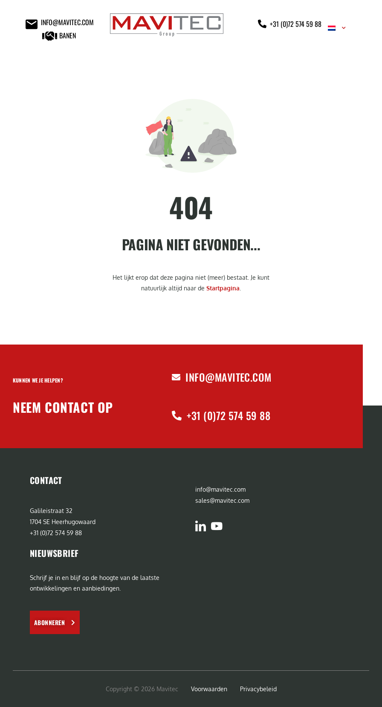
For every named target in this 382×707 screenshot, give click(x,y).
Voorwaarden (209, 689)
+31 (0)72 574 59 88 (228, 415)
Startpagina (223, 288)
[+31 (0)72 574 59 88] (177, 415)
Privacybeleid (258, 689)
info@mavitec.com (228, 377)
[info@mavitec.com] (176, 377)
